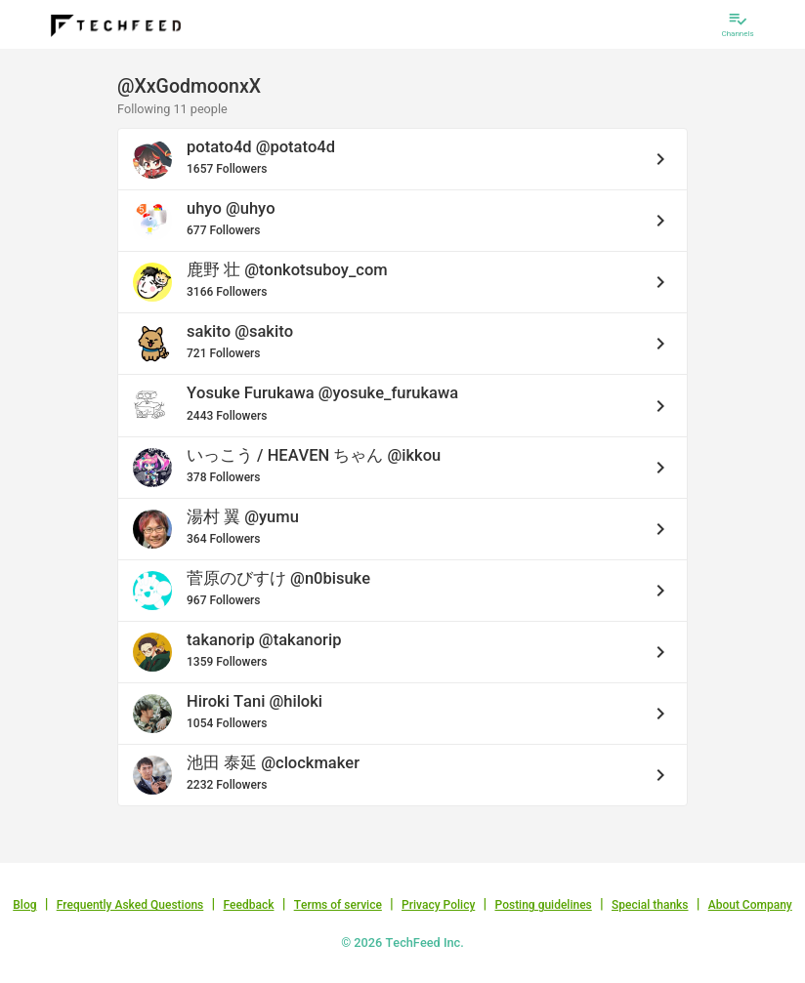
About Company (750, 905)
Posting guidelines (542, 905)
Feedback (249, 905)
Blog (24, 905)
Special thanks (650, 905)
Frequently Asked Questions (130, 905)
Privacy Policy (438, 905)
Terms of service (338, 905)
